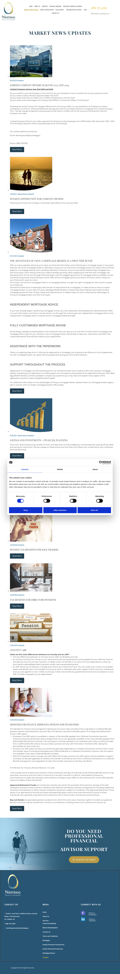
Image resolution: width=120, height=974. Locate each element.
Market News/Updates (31, 10)
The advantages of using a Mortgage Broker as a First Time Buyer (51, 260)
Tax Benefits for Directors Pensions (33, 599)
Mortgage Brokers (49, 953)
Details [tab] (60, 469)
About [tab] (95, 469)
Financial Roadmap (55, 6)
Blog (85, 10)
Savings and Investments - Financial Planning (39, 440)
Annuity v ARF (18, 650)
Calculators (59, 10)
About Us (37, 6)
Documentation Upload (73, 10)
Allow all (94, 510)
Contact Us (55, 13)
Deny (26, 510)
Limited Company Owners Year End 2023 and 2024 (39, 85)
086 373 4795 (99, 8)
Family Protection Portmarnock (53, 945)
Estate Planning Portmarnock (53, 949)
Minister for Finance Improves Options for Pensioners (44, 724)
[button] (84, 859)
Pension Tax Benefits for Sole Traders (34, 549)
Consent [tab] (24, 469)
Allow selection (60, 510)
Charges (46, 957)
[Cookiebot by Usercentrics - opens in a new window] (100, 462)
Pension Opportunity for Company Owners (36, 198)
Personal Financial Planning (72, 6)
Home (31, 6)
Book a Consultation (47, 10)
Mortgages (46, 940)
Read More (17, 149)
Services (45, 6)
